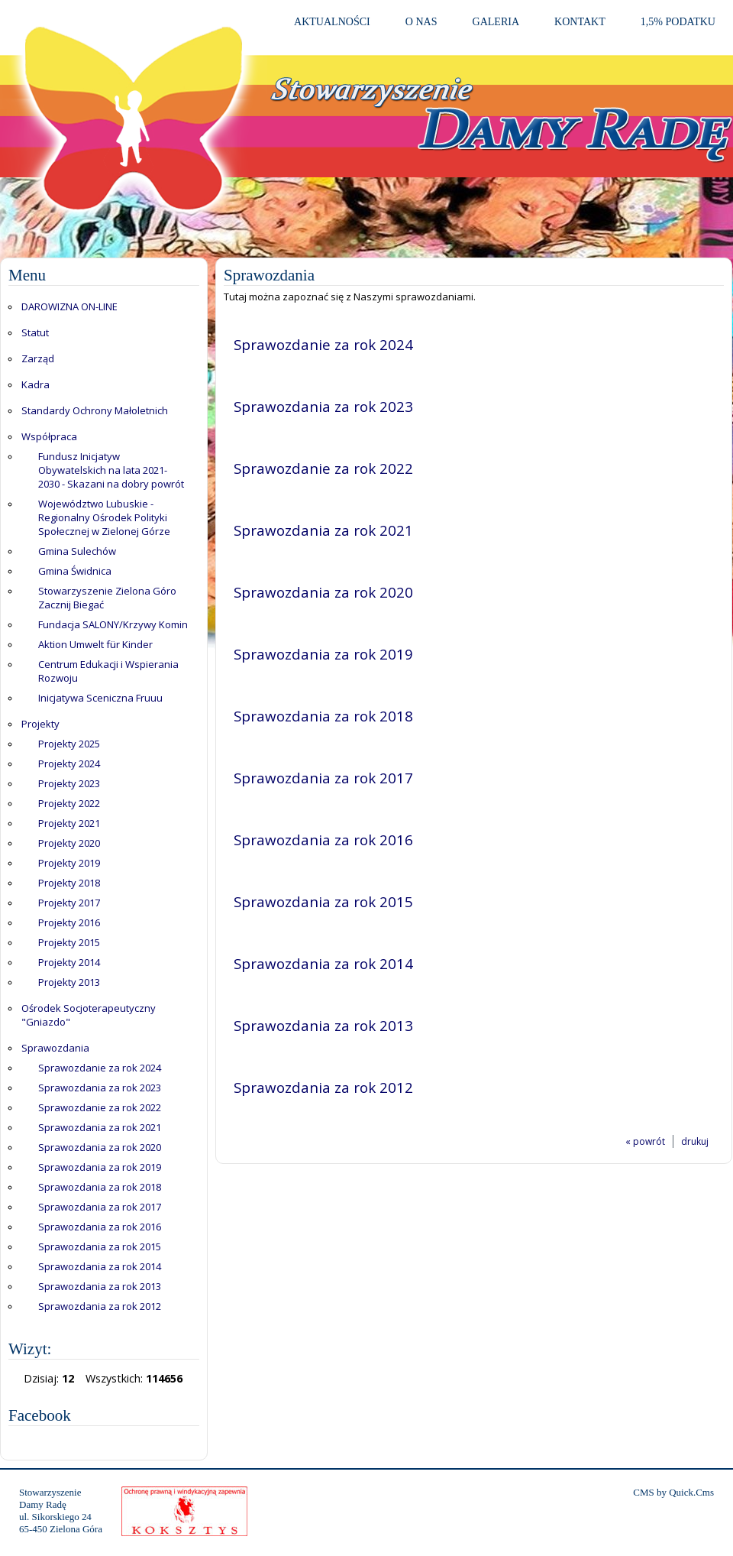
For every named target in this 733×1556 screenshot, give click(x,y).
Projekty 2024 (69, 763)
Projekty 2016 (69, 922)
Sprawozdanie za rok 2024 (99, 1068)
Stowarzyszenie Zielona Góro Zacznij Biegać (107, 597)
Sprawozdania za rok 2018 (99, 1187)
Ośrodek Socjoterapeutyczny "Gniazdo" (88, 1015)
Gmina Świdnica (74, 571)
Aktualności (332, 21)
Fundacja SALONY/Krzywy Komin (113, 624)
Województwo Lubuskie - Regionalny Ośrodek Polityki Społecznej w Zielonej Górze (104, 517)
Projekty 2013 (69, 982)
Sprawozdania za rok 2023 (99, 1087)
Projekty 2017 (69, 902)
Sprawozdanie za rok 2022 (99, 1107)
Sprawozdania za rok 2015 (99, 1246)
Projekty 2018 (69, 883)
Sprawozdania (55, 1048)
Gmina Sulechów (77, 551)
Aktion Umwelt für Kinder (95, 644)
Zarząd (37, 358)
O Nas (421, 21)
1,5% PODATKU (678, 21)
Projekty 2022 (69, 803)
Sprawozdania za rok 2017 (99, 1207)
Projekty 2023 (69, 783)
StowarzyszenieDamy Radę (50, 1498)
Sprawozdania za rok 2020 (99, 1147)
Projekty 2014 (69, 962)
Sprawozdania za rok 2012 (99, 1306)
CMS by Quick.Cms (673, 1492)
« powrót (645, 1141)
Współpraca (49, 436)
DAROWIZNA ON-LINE (69, 306)
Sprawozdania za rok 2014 (99, 1266)
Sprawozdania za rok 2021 (99, 1127)
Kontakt (579, 21)
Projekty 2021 (69, 823)
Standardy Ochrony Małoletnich (94, 410)
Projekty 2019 (69, 863)
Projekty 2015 (69, 942)
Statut (35, 332)
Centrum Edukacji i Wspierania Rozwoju (108, 671)
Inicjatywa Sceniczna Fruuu (100, 698)
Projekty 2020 (69, 843)
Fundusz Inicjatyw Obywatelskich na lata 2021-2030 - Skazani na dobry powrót (111, 470)
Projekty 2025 (69, 743)
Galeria (496, 21)
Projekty (40, 724)
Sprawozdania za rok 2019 (99, 1167)
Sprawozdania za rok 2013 (99, 1286)
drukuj (695, 1141)
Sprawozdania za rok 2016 (99, 1226)
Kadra (35, 384)
